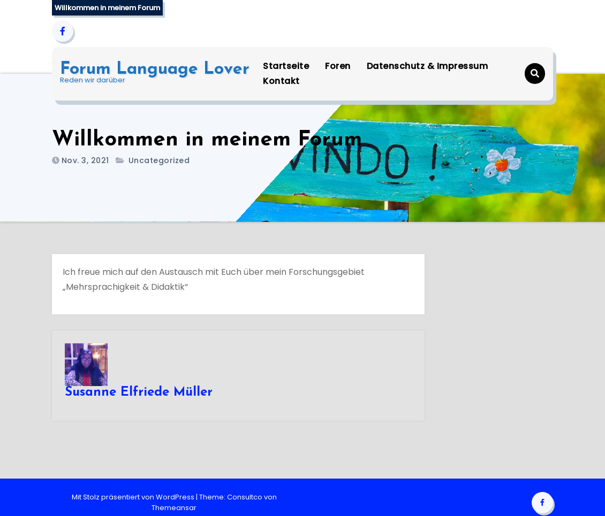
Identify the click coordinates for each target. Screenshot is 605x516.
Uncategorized (159, 160)
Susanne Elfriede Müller (139, 392)
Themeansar (174, 508)
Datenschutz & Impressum (427, 66)
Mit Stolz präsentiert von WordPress (134, 497)
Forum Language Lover (154, 69)
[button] (535, 73)
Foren (338, 66)
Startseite (286, 66)
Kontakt (281, 81)
